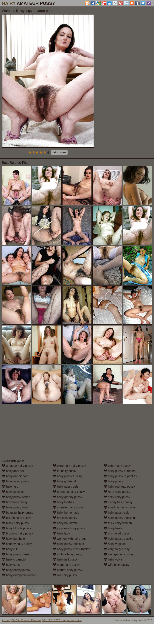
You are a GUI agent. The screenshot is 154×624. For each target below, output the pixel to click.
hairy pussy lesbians (68, 543)
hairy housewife (65, 523)
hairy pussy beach (16, 507)
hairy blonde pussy (16, 528)
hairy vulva (113, 559)
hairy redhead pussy (119, 486)
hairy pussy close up (17, 554)
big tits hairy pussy (16, 517)
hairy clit (9, 549)
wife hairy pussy (116, 564)
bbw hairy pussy (14, 502)
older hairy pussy (117, 465)
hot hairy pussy (65, 517)
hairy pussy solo (116, 512)
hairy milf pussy (65, 559)
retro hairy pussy (117, 491)
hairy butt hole (13, 538)
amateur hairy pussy (17, 465)
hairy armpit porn (15, 476)
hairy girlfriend (64, 481)
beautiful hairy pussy (17, 512)
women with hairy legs (69, 538)
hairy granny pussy (67, 497)
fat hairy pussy (64, 471)
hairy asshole (13, 491)
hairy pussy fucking (68, 476)
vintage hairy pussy (118, 554)
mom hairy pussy (66, 564)
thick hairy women (118, 523)
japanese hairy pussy (69, 528)
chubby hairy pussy (17, 543)
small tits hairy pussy (120, 507)
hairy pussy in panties (120, 476)
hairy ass (10, 486)
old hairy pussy (65, 575)
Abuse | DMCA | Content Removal (21, 620)
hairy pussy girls (65, 486)
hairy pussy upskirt (118, 538)
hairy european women (19, 575)
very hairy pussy (117, 549)
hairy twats (113, 528)
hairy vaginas (115, 543)
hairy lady (61, 533)
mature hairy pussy (67, 554)
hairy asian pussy (15, 481)
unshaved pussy (117, 533)
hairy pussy (113, 481)
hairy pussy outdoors (120, 471)
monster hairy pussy (68, 507)
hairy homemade (66, 512)
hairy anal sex (13, 471)
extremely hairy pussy (69, 465)
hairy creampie (14, 559)
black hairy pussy (15, 523)
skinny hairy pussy (118, 502)
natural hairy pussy (67, 570)
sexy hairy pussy (117, 497)
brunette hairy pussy (17, 533)
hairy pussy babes (16, 497)
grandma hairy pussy (69, 491)
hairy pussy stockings (120, 517)
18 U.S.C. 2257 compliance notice (62, 620)
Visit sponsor (59, 152)
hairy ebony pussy (16, 570)
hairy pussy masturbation (71, 549)
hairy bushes (63, 502)
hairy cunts (11, 564)
